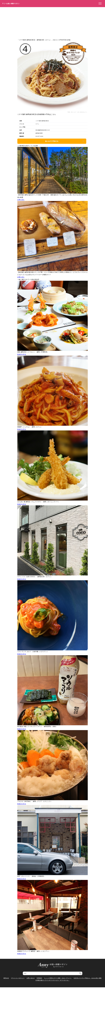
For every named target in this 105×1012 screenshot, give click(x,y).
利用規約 (39, 978)
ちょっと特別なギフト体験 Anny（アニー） (58, 978)
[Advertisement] (52, 22)
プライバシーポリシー (17, 978)
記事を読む (21, 199)
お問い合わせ (31, 978)
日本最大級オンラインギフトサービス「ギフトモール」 (52, 980)
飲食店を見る (21, 354)
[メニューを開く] (99, 3)
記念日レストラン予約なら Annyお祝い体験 (87, 978)
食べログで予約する (51, 141)
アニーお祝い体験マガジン (11, 3)
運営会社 (6, 978)
